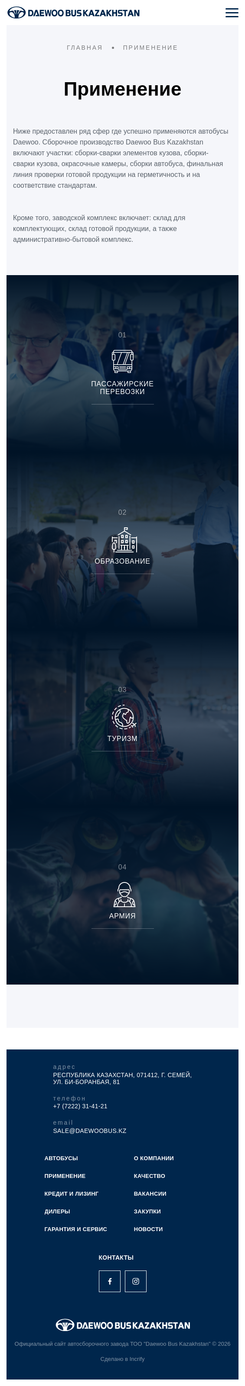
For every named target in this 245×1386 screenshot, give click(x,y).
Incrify (137, 1359)
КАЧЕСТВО (149, 1176)
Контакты (116, 1257)
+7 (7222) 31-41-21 (80, 1106)
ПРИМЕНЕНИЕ (65, 1176)
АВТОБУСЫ (61, 1158)
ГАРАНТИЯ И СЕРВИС (76, 1229)
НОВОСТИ (148, 1229)
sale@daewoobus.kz (90, 1130)
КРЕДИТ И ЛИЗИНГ (72, 1193)
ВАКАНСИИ (150, 1193)
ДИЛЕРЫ (57, 1211)
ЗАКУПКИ (147, 1211)
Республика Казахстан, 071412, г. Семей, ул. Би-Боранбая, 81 (122, 1078)
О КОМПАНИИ (154, 1158)
